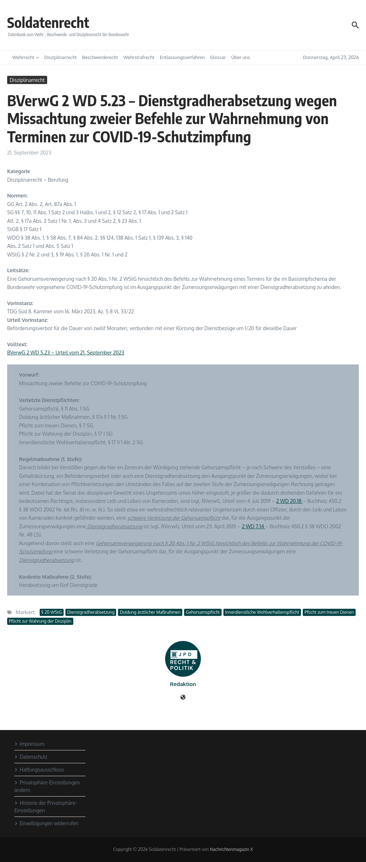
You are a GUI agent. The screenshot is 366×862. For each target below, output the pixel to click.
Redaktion (183, 684)
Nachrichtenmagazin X (231, 849)
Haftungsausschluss (39, 770)
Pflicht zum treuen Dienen (329, 612)
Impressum (29, 744)
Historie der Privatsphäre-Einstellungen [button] (45, 806)
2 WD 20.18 (289, 501)
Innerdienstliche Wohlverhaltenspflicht (262, 612)
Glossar (218, 57)
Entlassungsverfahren (182, 57)
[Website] (183, 698)
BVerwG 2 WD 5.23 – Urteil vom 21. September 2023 (65, 352)
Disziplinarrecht (60, 57)
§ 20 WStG (51, 612)
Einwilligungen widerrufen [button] (46, 823)
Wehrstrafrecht (138, 57)
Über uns (240, 57)
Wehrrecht (26, 57)
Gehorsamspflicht (203, 612)
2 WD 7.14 (253, 526)
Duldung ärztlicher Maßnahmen (150, 612)
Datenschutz (31, 757)
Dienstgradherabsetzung (90, 612)
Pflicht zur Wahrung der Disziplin (40, 621)
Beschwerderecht (100, 57)
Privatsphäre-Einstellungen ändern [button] (47, 786)
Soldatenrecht (48, 22)
